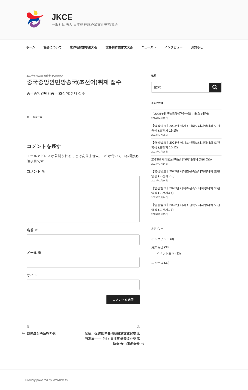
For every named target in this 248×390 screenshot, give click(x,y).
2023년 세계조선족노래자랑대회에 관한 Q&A (181, 159)
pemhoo (57, 75)
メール (34, 253)
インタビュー (173, 47)
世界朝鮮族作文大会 (119, 47)
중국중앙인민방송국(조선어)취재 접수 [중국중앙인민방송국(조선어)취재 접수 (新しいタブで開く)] (56, 93)
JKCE (62, 17)
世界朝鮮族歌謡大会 (83, 47)
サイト (32, 275)
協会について (53, 47)
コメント (36, 171)
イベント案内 (165, 253)
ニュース (149, 47)
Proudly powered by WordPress (46, 380)
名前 (32, 230)
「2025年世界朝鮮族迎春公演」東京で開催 (180, 113)
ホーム (30, 47)
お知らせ (197, 47)
